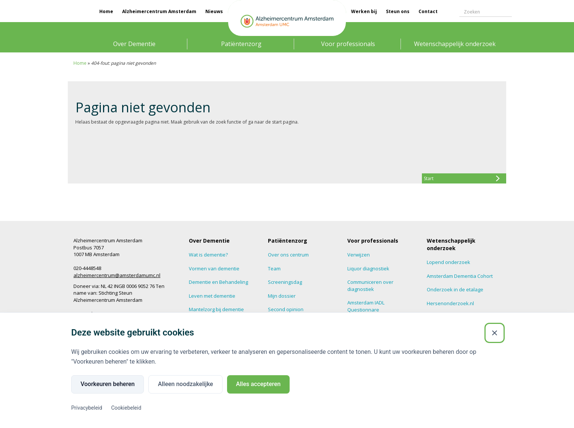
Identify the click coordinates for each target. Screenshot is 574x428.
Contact (428, 11)
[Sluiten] (494, 333)
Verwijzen (358, 254)
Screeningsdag (285, 282)
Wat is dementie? (208, 254)
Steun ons (398, 11)
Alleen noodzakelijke (185, 384)
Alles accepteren (258, 384)
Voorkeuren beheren (108, 384)
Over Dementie (134, 44)
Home (106, 11)
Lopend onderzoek (448, 262)
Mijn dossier (282, 295)
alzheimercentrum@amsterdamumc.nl (116, 275)
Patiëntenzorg (241, 44)
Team (274, 268)
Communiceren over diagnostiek (370, 285)
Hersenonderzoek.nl (450, 303)
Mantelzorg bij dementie (216, 309)
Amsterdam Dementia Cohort (460, 276)
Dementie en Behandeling (218, 282)
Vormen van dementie (214, 268)
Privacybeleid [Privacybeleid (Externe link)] (86, 408)
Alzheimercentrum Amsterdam (159, 11)
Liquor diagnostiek (368, 268)
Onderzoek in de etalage (455, 289)
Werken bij (364, 11)
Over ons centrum (288, 254)
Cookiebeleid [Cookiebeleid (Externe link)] (126, 408)
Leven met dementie (212, 295)
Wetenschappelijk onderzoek (455, 44)
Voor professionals (348, 44)
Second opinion (285, 309)
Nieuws (214, 11)
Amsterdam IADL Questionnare (365, 306)
